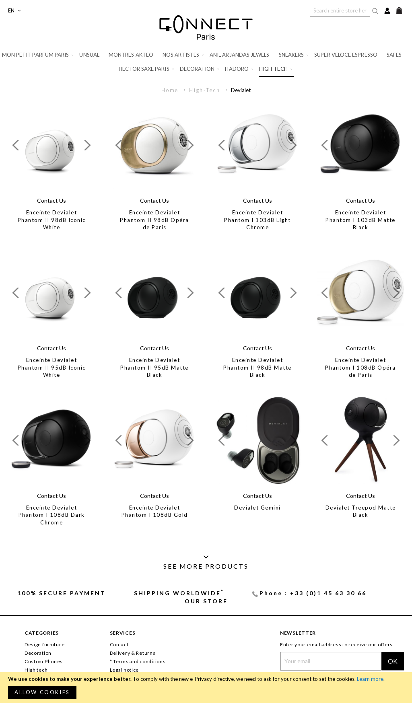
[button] (14, 10)
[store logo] (206, 27)
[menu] (206, 62)
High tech (36, 670)
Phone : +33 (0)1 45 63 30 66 (313, 593)
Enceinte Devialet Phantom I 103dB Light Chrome (257, 219)
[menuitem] (38, 55)
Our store (206, 601)
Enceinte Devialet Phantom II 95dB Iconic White (52, 367)
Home (171, 90)
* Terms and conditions (138, 661)
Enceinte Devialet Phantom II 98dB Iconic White (52, 219)
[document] (206, 687)
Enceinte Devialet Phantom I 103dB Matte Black (360, 219)
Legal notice (124, 670)
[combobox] (340, 10)
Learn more (370, 679)
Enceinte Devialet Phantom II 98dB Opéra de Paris (154, 219)
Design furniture (45, 644)
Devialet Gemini (257, 507)
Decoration (38, 653)
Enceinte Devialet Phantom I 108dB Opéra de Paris (360, 367)
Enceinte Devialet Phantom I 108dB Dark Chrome (52, 515)
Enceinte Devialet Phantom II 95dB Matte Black (154, 367)
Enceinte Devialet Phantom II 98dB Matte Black (257, 367)
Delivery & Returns (133, 653)
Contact (119, 644)
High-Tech (206, 90)
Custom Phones (44, 661)
